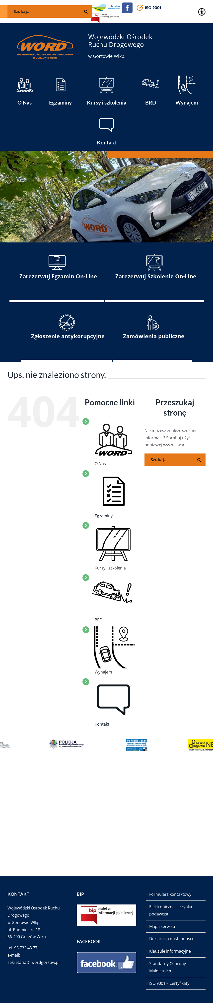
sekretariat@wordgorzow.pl (33, 962)
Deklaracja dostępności (171, 938)
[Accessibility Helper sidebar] (202, 11)
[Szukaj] (199, 459)
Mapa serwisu (162, 926)
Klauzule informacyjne (170, 951)
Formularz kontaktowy (170, 894)
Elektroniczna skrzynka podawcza (170, 910)
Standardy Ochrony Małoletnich (167, 967)
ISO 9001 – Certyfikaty (169, 983)
